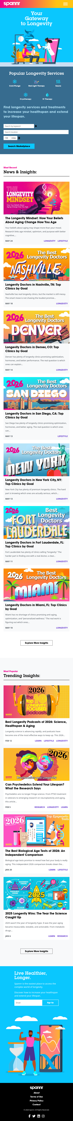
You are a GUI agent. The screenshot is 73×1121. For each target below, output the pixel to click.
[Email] (28, 1003)
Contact (36, 1104)
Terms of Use (36, 1096)
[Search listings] (19, 126)
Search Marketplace (19, 146)
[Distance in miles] (7, 138)
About (36, 1092)
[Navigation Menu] (65, 4)
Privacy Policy (36, 1100)
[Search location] (36, 132)
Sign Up (50, 1003)
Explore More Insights (36, 642)
